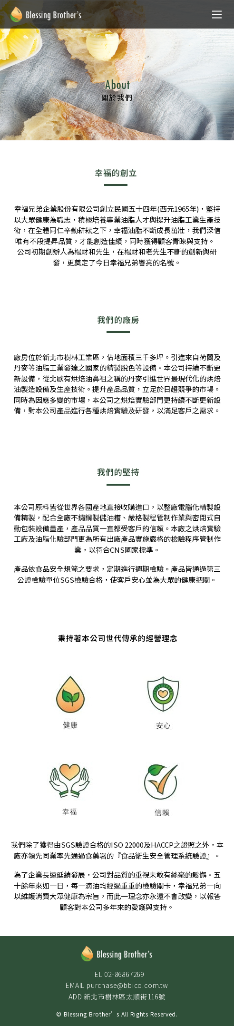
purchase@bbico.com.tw (127, 985)
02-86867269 (124, 974)
